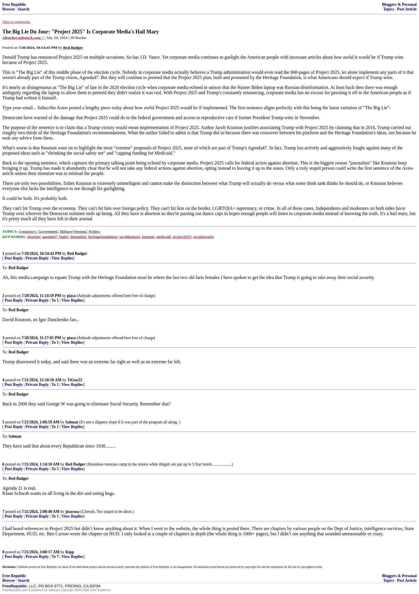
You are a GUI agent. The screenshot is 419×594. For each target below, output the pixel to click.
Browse (8, 9)
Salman (71, 422)
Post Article (407, 9)
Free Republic (14, 4)
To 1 (55, 300)
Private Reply (37, 258)
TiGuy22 (75, 380)
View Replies (62, 258)
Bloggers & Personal (399, 4)
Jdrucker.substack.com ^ (23, 37)
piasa (71, 296)
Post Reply (14, 258)
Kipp (69, 552)
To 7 (55, 556)
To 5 (55, 469)
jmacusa (72, 511)
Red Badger (77, 253)
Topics (388, 9)
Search (23, 9)
